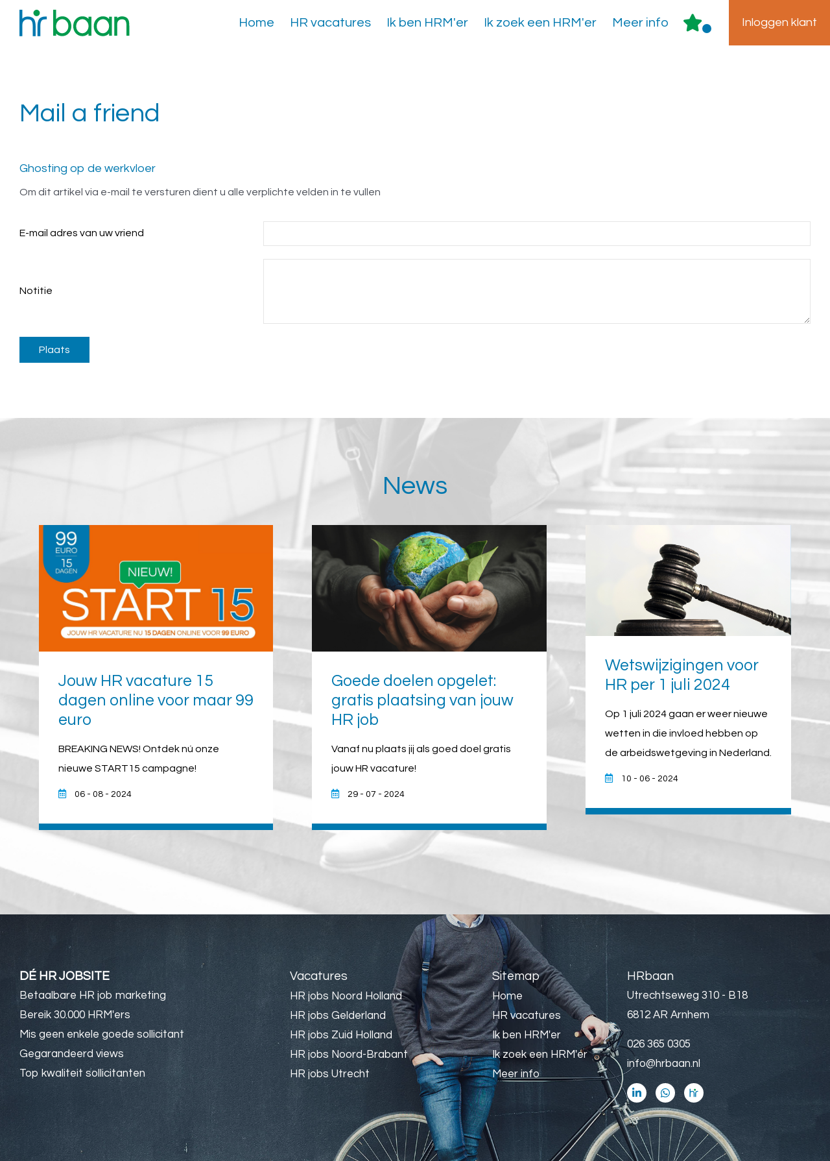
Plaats (54, 350)
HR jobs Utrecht (330, 1074)
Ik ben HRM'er (427, 22)
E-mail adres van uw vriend (81, 233)
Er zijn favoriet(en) (706, 28)
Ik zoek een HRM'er (540, 22)
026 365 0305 (659, 1044)
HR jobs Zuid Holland (341, 1035)
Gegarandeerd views (71, 1054)
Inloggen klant (779, 22)
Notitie (36, 291)
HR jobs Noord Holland (346, 996)
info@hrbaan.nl (663, 1063)
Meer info (640, 22)
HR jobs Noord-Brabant (349, 1054)
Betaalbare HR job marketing (92, 995)
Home (256, 22)
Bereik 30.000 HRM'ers (74, 1015)
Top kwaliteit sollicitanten (82, 1073)
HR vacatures (330, 22)
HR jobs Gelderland (338, 1015)
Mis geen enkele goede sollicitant (101, 1034)
